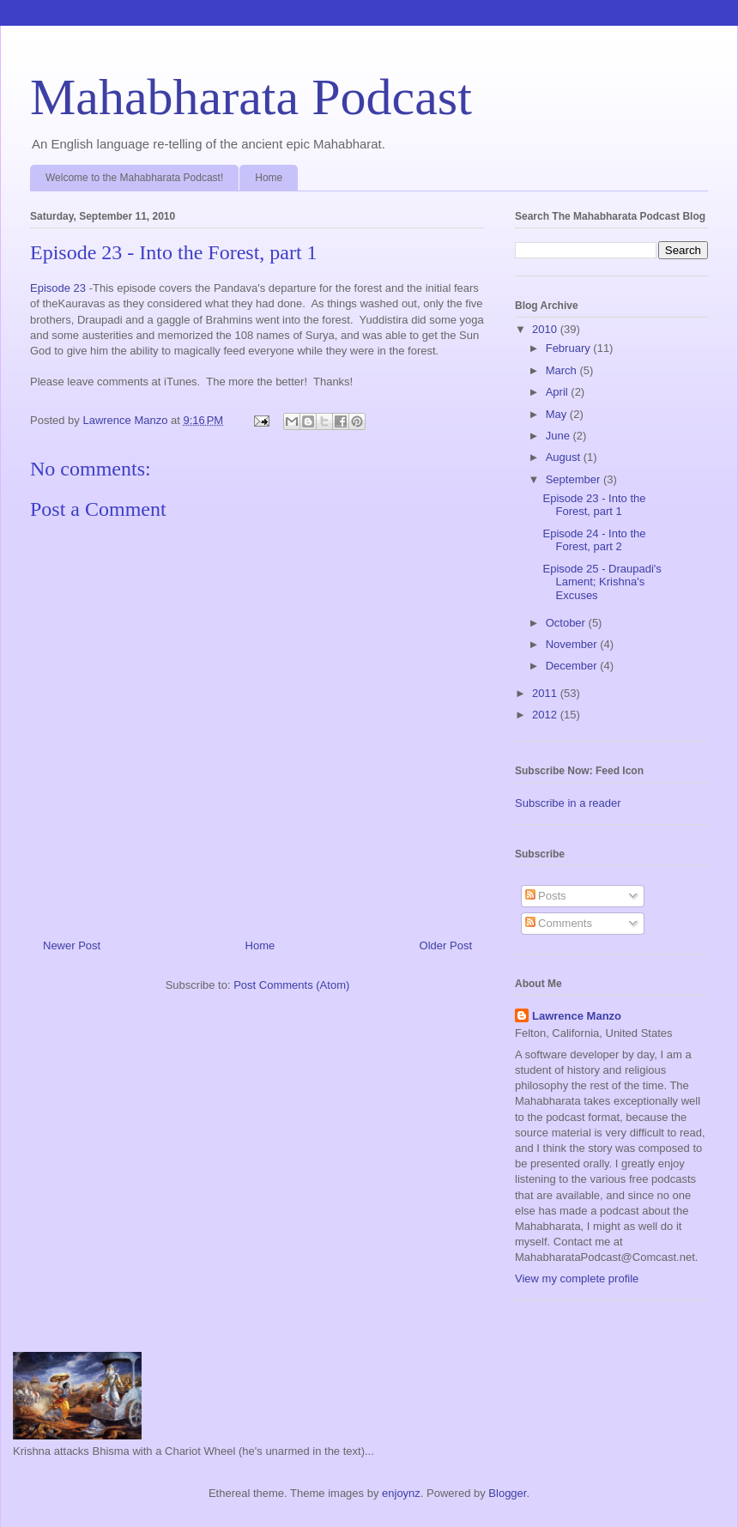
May (558, 414)
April (559, 391)
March (563, 370)
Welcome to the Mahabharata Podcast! (134, 178)
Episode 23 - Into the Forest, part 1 (593, 505)
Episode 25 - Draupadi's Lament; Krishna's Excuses (601, 582)
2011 (546, 693)
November (573, 644)
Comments (558, 923)
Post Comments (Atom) (291, 985)
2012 (546, 714)
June (559, 435)
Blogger (507, 1493)
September (574, 479)
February (570, 348)
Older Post (446, 945)
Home (268, 178)
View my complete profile (576, 1278)
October (567, 622)
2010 (546, 329)
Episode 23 (58, 288)
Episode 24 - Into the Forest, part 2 (593, 540)
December (573, 665)
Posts (545, 895)
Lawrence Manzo (576, 1015)
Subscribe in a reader (568, 803)
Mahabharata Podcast (251, 97)
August (565, 457)
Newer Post (71, 945)
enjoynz (401, 1493)
